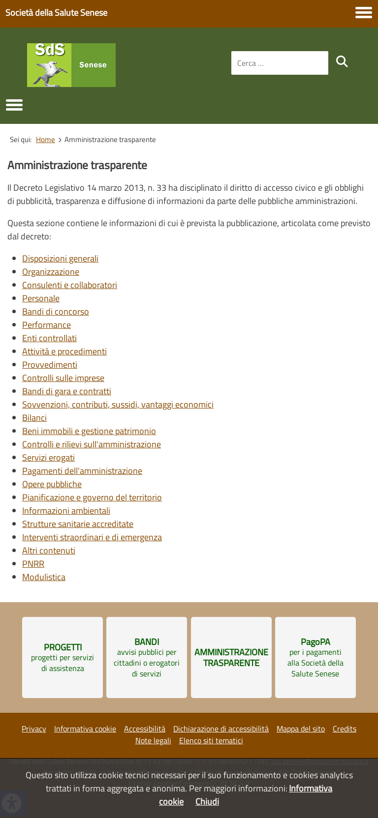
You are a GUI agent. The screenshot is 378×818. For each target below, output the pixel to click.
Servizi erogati (48, 457)
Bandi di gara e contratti (66, 391)
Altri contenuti (48, 550)
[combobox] (279, 63)
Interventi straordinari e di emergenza (92, 537)
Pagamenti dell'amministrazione (82, 470)
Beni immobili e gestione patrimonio (89, 431)
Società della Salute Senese (56, 12)
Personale (41, 298)
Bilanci (34, 417)
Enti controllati (49, 338)
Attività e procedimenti (64, 351)
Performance (46, 324)
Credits (344, 728)
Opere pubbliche (52, 484)
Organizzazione (50, 271)
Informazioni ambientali (66, 510)
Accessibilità (144, 728)
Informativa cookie (85, 728)
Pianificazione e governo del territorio (92, 497)
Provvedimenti (49, 364)
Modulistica (43, 577)
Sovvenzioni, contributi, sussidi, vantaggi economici (118, 404)
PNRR (33, 563)
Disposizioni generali (60, 258)
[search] (342, 61)
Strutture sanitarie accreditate (77, 523)
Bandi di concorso (55, 311)
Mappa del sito (301, 728)
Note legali (153, 740)
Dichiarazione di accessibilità (221, 728)
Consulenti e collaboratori (69, 285)
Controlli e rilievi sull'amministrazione (91, 444)
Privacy (34, 728)
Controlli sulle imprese (63, 377)
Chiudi (207, 801)
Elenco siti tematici (211, 740)
